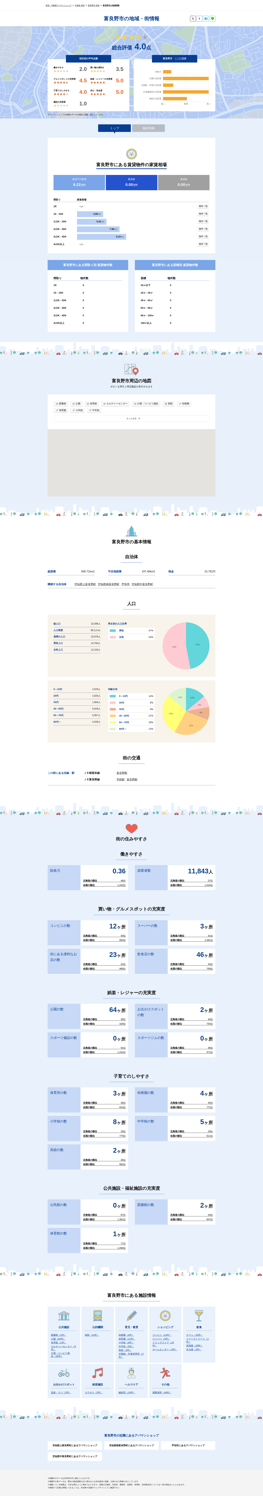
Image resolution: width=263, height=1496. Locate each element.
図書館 (58, 1335)
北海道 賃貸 (80, 5)
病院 (92, 1335)
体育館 (58, 1342)
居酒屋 (194, 1345)
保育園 (127, 1339)
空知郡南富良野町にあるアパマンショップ (131, 1445)
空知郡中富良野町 (142, 584)
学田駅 (121, 779)
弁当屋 (194, 1349)
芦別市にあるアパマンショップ (188, 1445)
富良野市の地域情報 (111, 5)
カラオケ (94, 1392)
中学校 (126, 1346)
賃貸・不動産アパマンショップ (58, 5)
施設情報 (149, 128)
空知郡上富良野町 (85, 584)
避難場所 (162, 1392)
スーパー (161, 1339)
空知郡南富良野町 (108, 584)
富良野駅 (122, 773)
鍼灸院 (127, 1392)
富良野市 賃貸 (93, 5)
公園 (58, 1339)
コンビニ (162, 1335)
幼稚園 (126, 1335)
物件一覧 (203, 206)
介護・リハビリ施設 (60, 1355)
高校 (125, 1350)
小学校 (126, 1342)
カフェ (194, 1335)
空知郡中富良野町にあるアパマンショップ (74, 1456)
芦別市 (126, 584)
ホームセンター (164, 1349)
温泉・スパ (61, 1392)
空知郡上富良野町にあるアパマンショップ (74, 1445)
